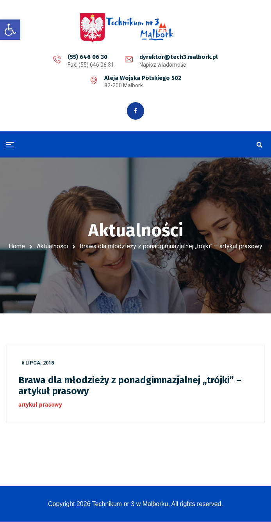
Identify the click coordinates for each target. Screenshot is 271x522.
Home (17, 246)
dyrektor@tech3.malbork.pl (178, 56)
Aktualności (52, 246)
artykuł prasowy (40, 404)
